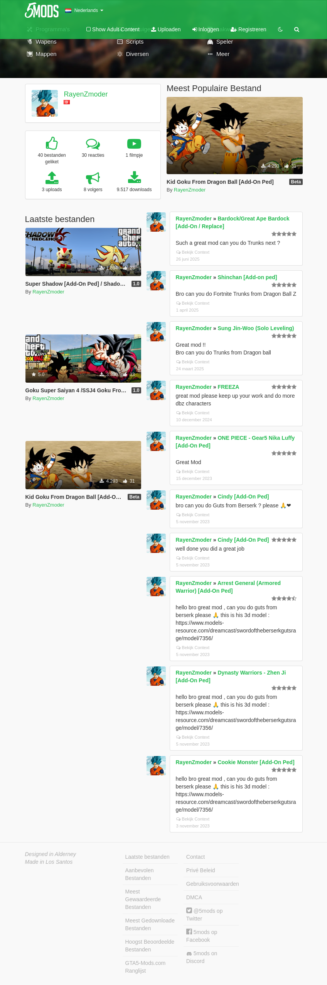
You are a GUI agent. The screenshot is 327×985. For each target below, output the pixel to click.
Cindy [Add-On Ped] (243, 496)
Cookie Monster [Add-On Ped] (255, 762)
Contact (195, 857)
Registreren (248, 29)
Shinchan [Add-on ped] (247, 277)
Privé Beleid (200, 870)
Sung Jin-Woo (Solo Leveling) (255, 328)
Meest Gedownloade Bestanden (150, 924)
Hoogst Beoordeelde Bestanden (150, 946)
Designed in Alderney (50, 854)
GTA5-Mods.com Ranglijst (145, 967)
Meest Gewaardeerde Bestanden (143, 899)
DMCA (194, 897)
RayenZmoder (86, 94)
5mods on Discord (201, 957)
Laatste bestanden (147, 857)
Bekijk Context (193, 252)
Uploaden (166, 29)
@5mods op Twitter (204, 914)
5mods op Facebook (201, 936)
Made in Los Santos (49, 862)
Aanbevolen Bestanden (139, 874)
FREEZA (228, 387)
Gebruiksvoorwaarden (212, 884)
